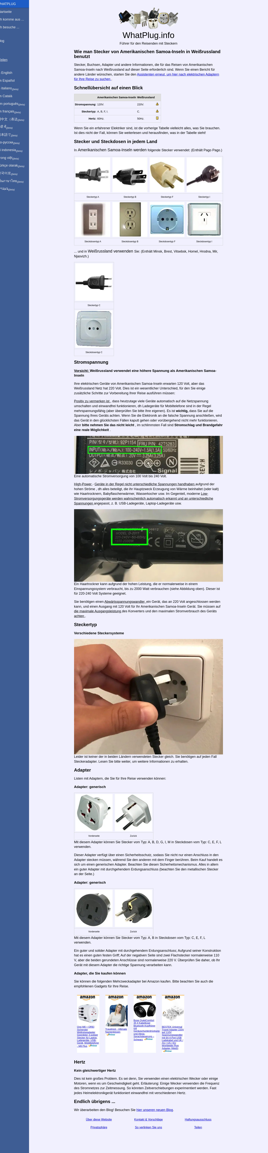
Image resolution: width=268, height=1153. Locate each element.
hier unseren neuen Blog (157, 1110)
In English (9, 73)
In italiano (12, 88)
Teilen (200, 1127)
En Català (9, 96)
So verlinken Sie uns (150, 1127)
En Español (10, 80)
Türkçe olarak (15, 166)
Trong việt (12, 158)
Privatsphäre (101, 1127)
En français (13, 111)
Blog (5, 41)
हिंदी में (9, 127)
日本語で (12, 135)
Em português (16, 104)
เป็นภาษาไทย (15, 181)
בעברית (10, 189)
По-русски (13, 142)
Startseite (9, 12)
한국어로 (12, 173)
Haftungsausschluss (200, 1119)
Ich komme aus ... (15, 19)
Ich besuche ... (13, 27)
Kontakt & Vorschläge (150, 1119)
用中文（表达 (15, 119)
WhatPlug (11, 4)
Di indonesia (14, 150)
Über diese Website (101, 1119)
